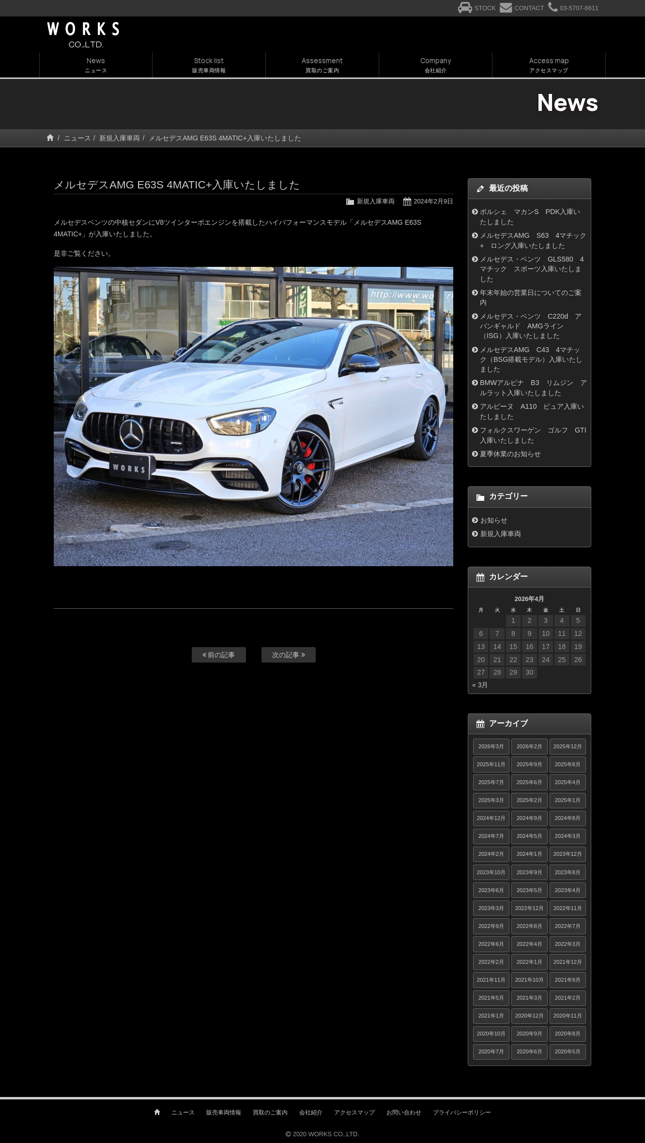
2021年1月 (491, 1016)
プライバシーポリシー (462, 1112)
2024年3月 (568, 836)
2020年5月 (568, 1051)
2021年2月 (568, 998)
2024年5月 (529, 836)
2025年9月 (529, 764)
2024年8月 (568, 818)
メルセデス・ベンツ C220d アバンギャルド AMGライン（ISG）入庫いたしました (531, 326)
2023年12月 (567, 854)
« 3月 (480, 685)
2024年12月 (491, 818)
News (96, 65)
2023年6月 (491, 890)
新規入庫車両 (119, 138)
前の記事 (218, 655)
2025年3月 (491, 800)
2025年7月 (491, 782)
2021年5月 (491, 998)
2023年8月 (568, 872)
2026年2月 (529, 746)
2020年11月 (567, 1016)
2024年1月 (529, 854)
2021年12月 (567, 962)
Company (435, 65)
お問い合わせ (403, 1112)
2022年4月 (529, 944)
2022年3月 (568, 944)
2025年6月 (529, 782)
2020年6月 (529, 1051)
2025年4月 (568, 782)
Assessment (322, 65)
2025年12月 (567, 746)
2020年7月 (491, 1051)
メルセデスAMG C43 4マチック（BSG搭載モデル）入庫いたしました (531, 359)
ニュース (77, 138)
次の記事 (288, 655)
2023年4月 (568, 890)
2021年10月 (529, 980)
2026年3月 (491, 746)
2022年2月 (491, 962)
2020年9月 (529, 1033)
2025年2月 (529, 800)
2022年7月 (568, 926)
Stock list (209, 65)
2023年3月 (491, 908)
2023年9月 (529, 872)
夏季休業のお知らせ (510, 454)
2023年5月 (529, 890)
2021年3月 (529, 998)
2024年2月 (491, 854)
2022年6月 (491, 944)
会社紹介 (310, 1112)
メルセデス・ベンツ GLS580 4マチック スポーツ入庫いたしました (532, 269)
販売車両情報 (223, 1112)
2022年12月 (529, 908)
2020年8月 (568, 1033)
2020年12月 (529, 1016)
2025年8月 (568, 764)
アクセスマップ (354, 1112)
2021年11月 (491, 980)
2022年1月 (529, 962)
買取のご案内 (270, 1112)
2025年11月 (491, 764)
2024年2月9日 (433, 201)
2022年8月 (529, 926)
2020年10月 (491, 1033)
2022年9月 (491, 926)
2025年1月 (568, 800)
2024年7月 (491, 836)
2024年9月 (529, 818)
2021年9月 (568, 980)
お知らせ (493, 520)
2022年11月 (567, 908)
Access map (548, 65)
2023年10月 (491, 872)
